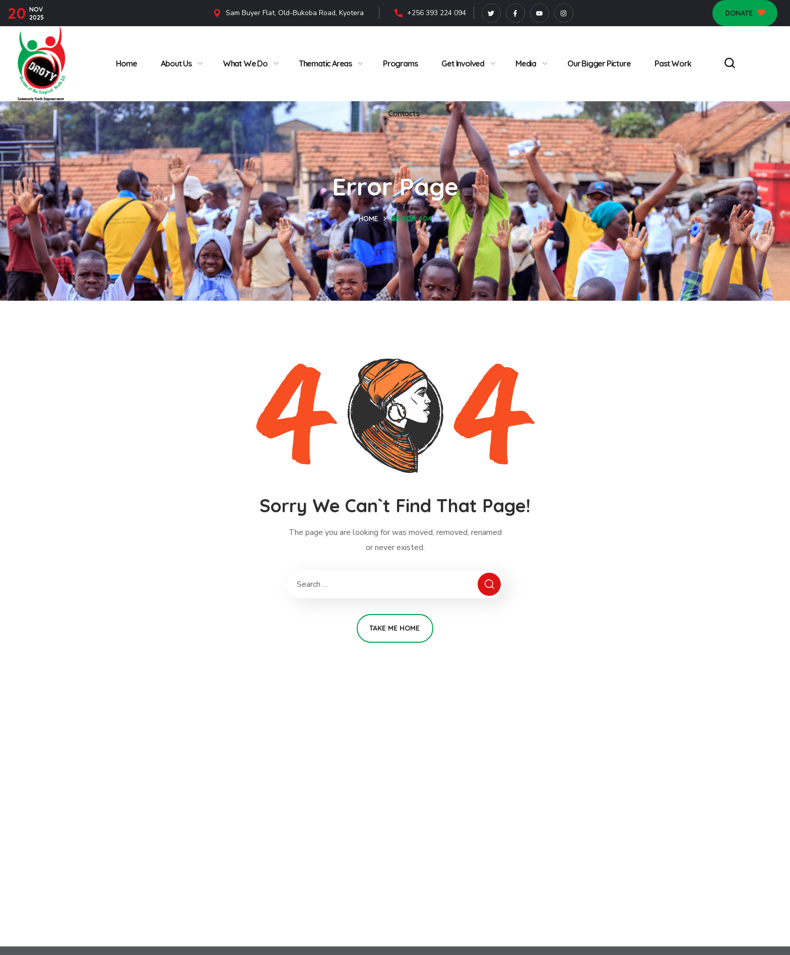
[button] (744, 13)
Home (368, 218)
